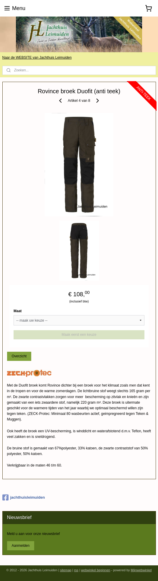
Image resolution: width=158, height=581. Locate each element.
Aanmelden (20, 546)
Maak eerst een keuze (79, 335)
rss (76, 570)
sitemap (66, 570)
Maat (18, 311)
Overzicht (19, 356)
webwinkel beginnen (95, 570)
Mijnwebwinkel (141, 570)
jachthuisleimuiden (23, 497)
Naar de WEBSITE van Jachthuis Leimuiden (37, 57)
